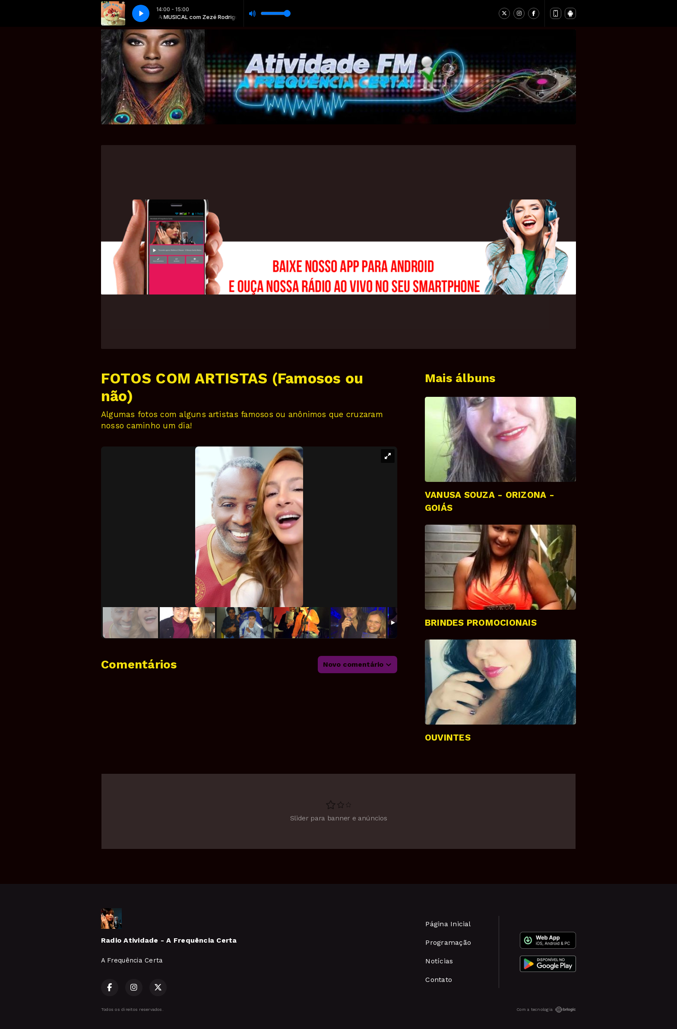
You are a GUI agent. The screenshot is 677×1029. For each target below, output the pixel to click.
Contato (438, 979)
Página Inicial (448, 924)
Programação (448, 942)
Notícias (439, 961)
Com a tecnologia (546, 1010)
